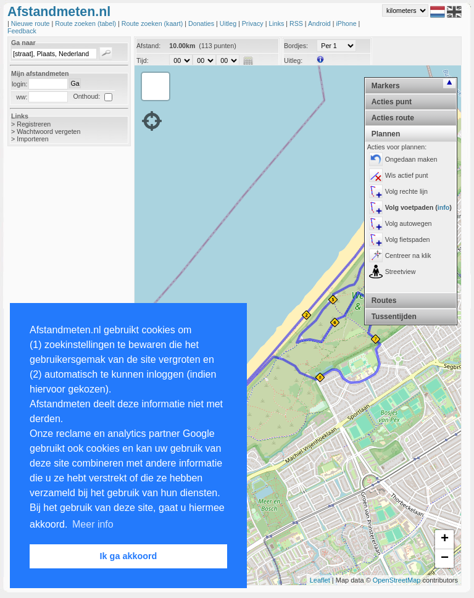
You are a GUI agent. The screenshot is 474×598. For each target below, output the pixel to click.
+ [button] (445, 539)
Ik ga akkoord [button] (128, 556)
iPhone (347, 23)
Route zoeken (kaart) (153, 23)
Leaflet (320, 580)
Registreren (34, 124)
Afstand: (148, 45)
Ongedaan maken (411, 159)
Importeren (33, 139)
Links (277, 23)
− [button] (445, 558)
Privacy (253, 23)
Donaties (202, 23)
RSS (297, 23)
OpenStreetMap (397, 580)
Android (320, 23)
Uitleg (229, 23)
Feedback (21, 31)
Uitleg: (293, 60)
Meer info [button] (93, 524)
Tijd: (142, 60)
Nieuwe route (31, 23)
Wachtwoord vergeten (48, 131)
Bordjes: (296, 45)
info (444, 207)
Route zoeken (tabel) (86, 23)
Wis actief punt (406, 175)
